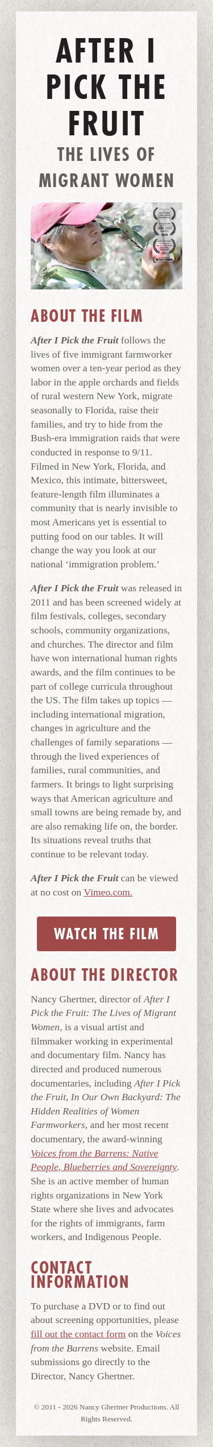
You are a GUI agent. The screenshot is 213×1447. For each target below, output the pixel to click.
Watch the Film (106, 933)
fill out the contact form (78, 1334)
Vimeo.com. (108, 892)
